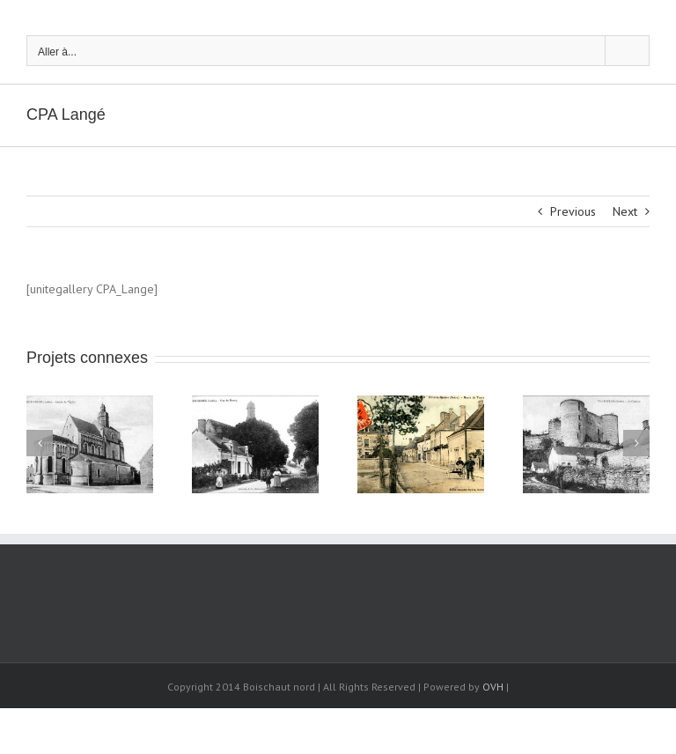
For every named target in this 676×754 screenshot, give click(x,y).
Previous (573, 211)
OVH (492, 686)
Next (625, 211)
